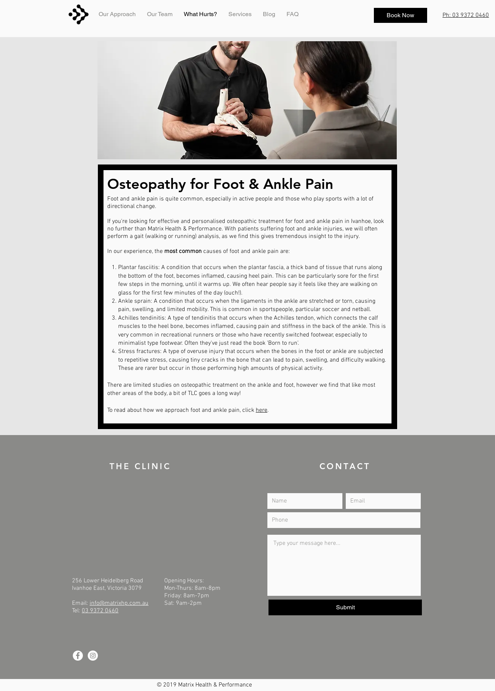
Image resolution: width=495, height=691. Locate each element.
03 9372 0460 (100, 611)
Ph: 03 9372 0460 (465, 15)
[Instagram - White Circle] (93, 656)
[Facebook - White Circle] (78, 656)
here (261, 410)
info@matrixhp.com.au (119, 603)
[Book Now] (400, 15)
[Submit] (345, 607)
